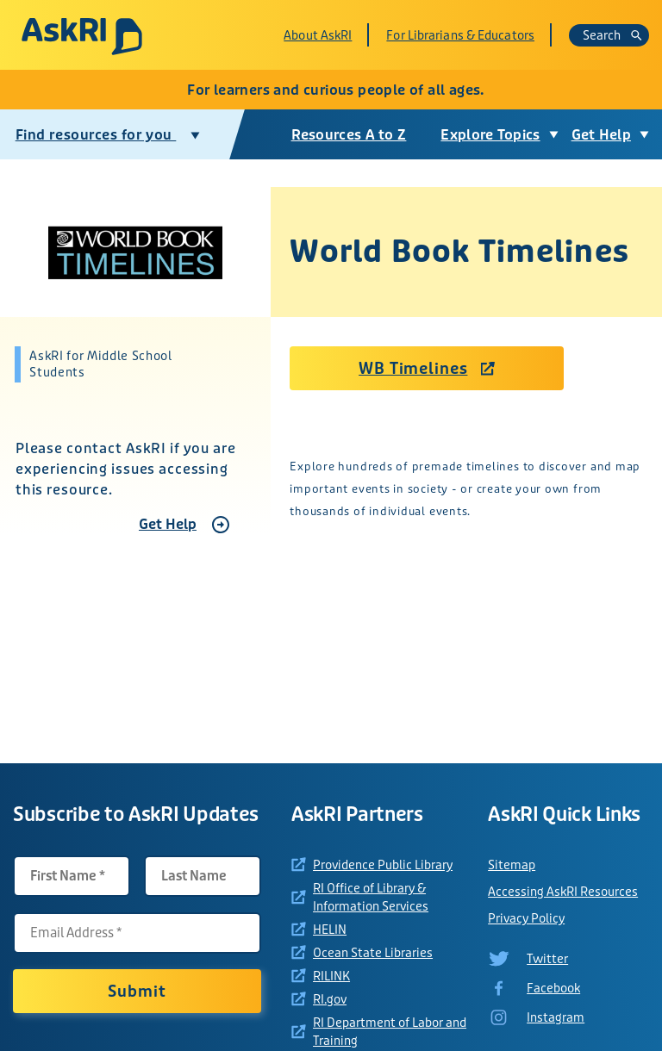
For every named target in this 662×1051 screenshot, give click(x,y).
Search (612, 35)
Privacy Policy (526, 918)
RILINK (331, 976)
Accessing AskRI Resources (563, 891)
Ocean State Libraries (373, 953)
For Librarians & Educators (460, 35)
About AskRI (318, 35)
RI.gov (330, 999)
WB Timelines (413, 368)
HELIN (330, 929)
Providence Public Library (383, 865)
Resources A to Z (349, 135)
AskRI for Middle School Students (100, 364)
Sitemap (511, 865)
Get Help (168, 524)
